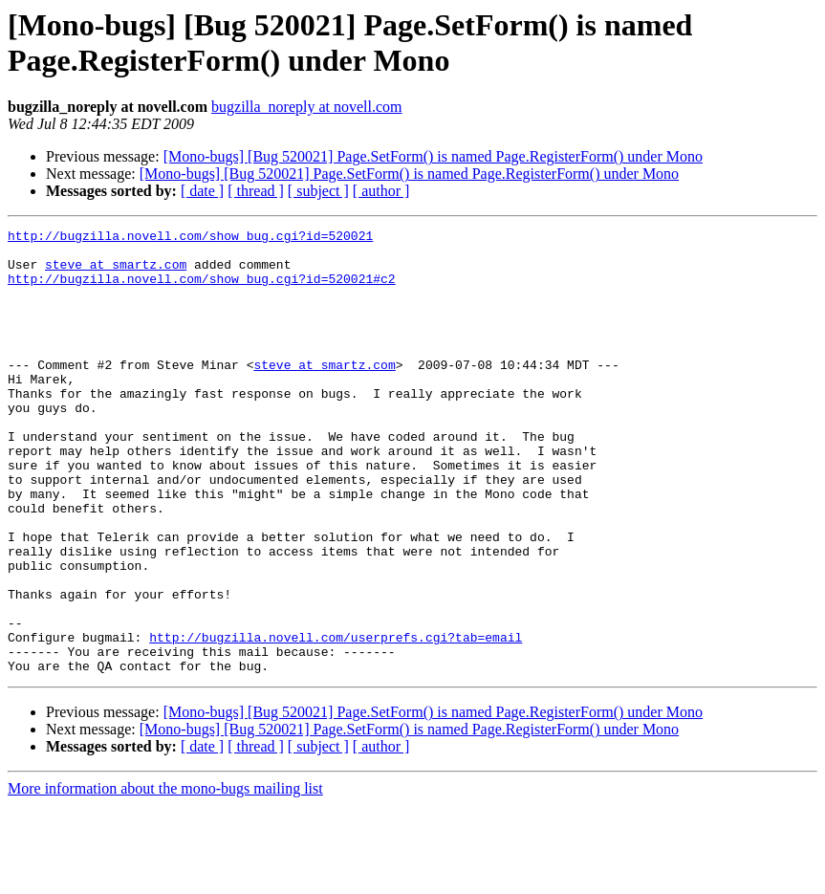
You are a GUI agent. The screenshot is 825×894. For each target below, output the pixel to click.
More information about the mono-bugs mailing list (165, 877)
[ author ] (381, 191)
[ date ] (202, 191)
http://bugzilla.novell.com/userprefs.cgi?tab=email (335, 720)
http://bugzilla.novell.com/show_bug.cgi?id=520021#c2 (202, 289)
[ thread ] (256, 191)
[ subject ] (318, 191)
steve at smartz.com (115, 272)
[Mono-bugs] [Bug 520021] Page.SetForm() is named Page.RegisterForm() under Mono (433, 156)
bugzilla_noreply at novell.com (306, 106)
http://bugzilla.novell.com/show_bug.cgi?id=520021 (190, 238)
